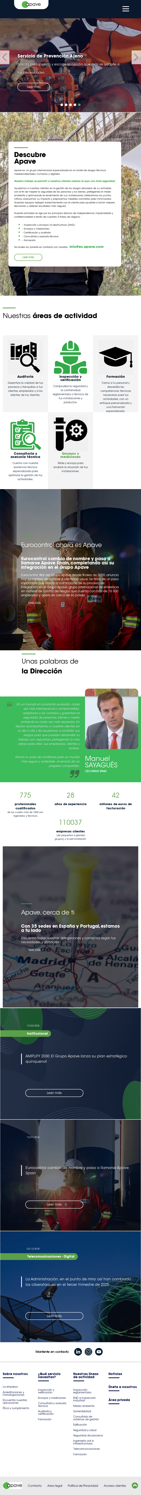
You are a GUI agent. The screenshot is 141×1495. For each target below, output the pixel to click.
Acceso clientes (115, 1485)
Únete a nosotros (123, 1387)
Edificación (80, 1424)
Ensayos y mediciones (52, 1398)
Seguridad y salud (84, 1430)
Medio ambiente (83, 1406)
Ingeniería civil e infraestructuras (83, 1442)
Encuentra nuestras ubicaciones (15, 1401)
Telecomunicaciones (86, 1448)
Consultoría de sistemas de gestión (86, 1418)
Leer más (33, 87)
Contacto (35, 1485)
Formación (44, 1419)
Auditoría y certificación (46, 1412)
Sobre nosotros (15, 1374)
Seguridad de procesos (88, 1435)
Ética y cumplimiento (16, 1408)
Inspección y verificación (46, 1391)
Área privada (119, 1400)
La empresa (10, 1386)
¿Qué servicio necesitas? (49, 1375)
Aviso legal (54, 1485)
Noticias (115, 1374)
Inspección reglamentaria (82, 1391)
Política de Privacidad (83, 1485)
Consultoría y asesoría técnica (52, 1404)
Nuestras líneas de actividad (85, 1375)
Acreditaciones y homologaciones (13, 1393)
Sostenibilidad (82, 1411)
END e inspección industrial (84, 1399)
